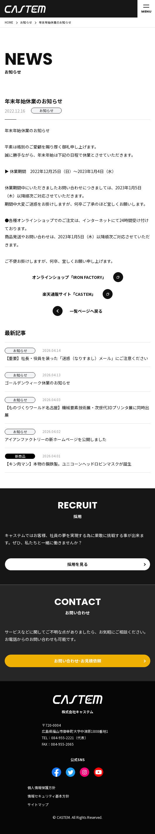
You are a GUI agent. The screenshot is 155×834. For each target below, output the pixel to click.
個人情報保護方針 (41, 787)
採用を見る (77, 564)
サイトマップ (38, 804)
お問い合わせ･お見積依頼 (77, 661)
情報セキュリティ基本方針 (48, 796)
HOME (9, 22)
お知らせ (26, 22)
